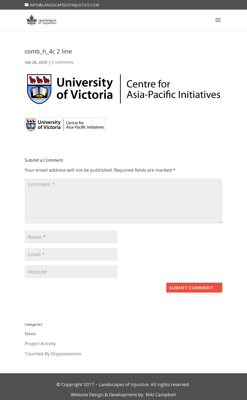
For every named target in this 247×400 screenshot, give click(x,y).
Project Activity (40, 343)
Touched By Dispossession (53, 354)
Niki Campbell (160, 394)
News (30, 333)
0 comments (62, 62)
